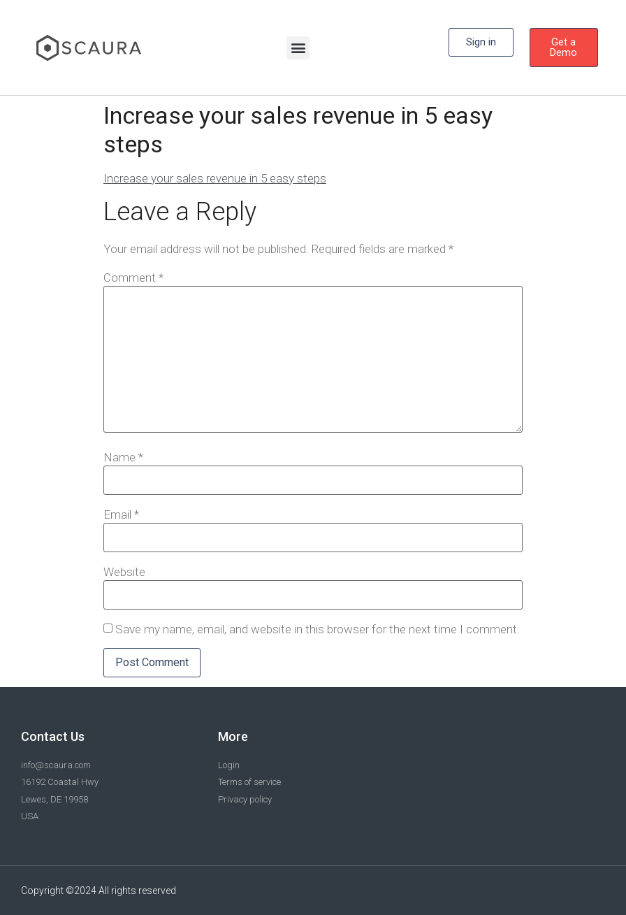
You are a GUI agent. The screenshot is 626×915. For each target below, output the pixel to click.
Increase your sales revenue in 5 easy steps (214, 178)
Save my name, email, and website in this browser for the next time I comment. (317, 629)
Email (121, 515)
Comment (133, 278)
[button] (298, 47)
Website (124, 572)
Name (123, 457)
